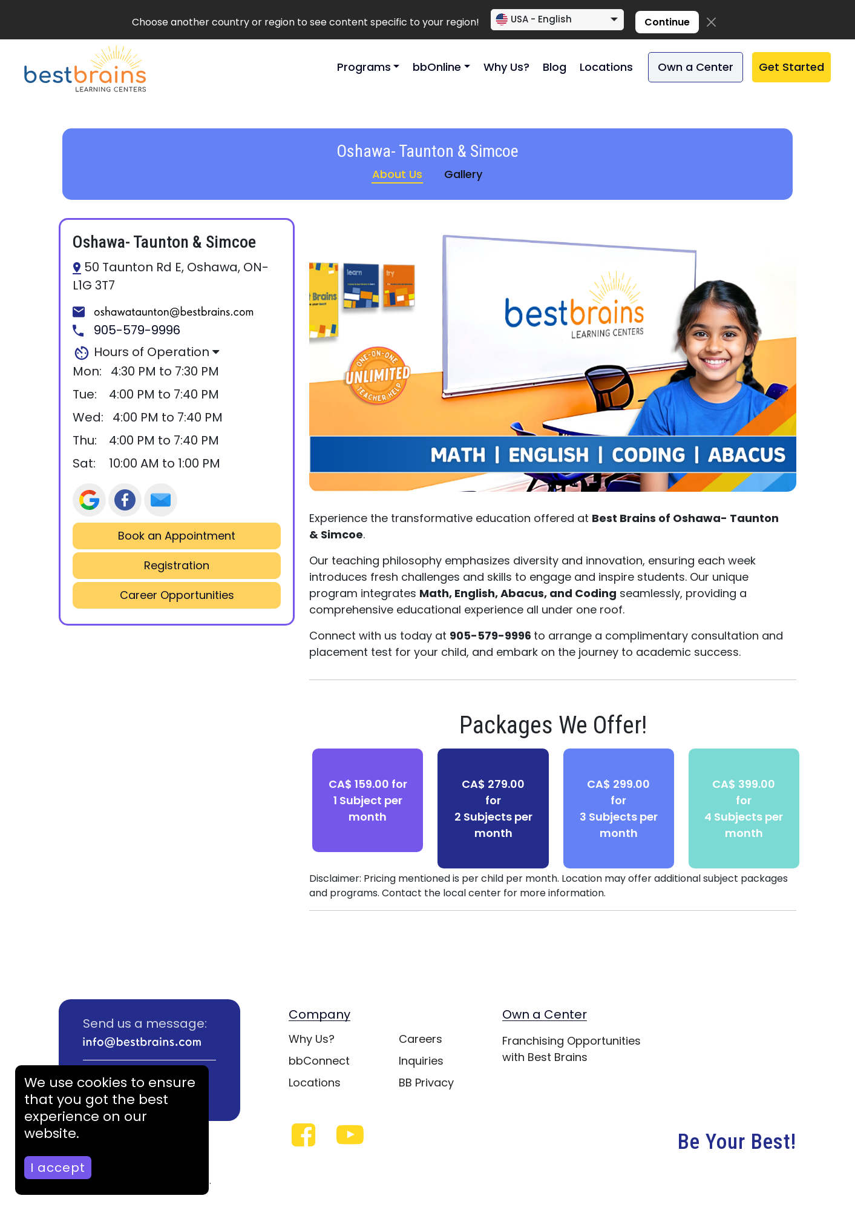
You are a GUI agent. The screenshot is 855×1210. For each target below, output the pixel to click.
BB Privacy (426, 1082)
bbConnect (319, 1060)
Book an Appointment (176, 536)
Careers (420, 1038)
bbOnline (437, 66)
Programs (364, 66)
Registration (176, 566)
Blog (554, 66)
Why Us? (506, 66)
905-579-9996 (126, 330)
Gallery (463, 174)
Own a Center (695, 66)
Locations (606, 66)
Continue (667, 22)
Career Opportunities (177, 595)
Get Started (791, 66)
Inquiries (421, 1060)
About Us (397, 174)
